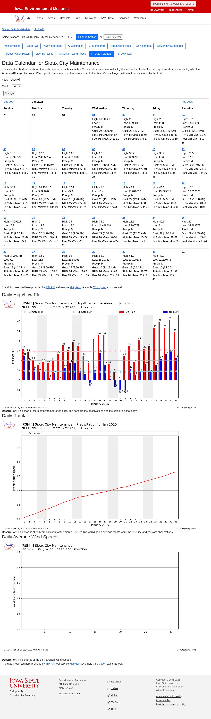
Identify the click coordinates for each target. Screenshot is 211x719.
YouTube (114, 702)
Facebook (114, 681)
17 (153, 183)
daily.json (75, 287)
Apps (40, 18)
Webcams (140, 18)
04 (183, 115)
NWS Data (107, 18)
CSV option (99, 287)
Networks (90, 18)
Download (124, 54)
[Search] (173, 4)
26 (4, 251)
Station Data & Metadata (16, 29)
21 (63, 217)
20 (33, 217)
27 (33, 251)
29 (93, 251)
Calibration (75, 46)
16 (123, 183)
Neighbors (144, 46)
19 (4, 217)
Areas (51, 18)
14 (63, 183)
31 (153, 251)
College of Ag (17, 691)
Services (124, 18)
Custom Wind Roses (72, 54)
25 (183, 217)
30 (123, 251)
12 (4, 183)
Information (12, 46)
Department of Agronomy (22, 695)
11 (183, 149)
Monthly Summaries (170, 46)
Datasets (65, 18)
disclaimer (176, 10)
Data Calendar (102, 54)
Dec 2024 (9, 101)
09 (123, 149)
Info (78, 18)
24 (153, 217)
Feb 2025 (187, 101)
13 (33, 183)
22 (93, 217)
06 (33, 149)
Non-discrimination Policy (169, 696)
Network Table (121, 46)
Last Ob (32, 46)
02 (123, 115)
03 (153, 115)
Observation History (17, 54)
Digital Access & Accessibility (171, 704)
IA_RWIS (39, 29)
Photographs (53, 46)
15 (93, 183)
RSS (112, 709)
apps (191, 10)
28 (63, 251)
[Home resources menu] (30, 19)
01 (93, 115)
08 (93, 149)
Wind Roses (44, 54)
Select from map (113, 37)
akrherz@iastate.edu (69, 693)
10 (153, 149)
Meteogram (97, 46)
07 (63, 149)
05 (4, 149)
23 (123, 217)
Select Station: (10, 37)
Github (113, 695)
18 (183, 183)
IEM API (50, 287)
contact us (157, 10)
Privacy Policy (163, 700)
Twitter (113, 688)
